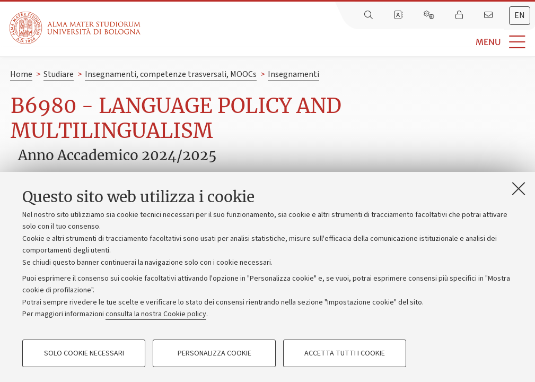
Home (21, 74)
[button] (337, 42)
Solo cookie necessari (84, 353)
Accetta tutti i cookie (344, 353)
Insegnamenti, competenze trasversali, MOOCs (171, 74)
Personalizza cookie (214, 353)
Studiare (58, 74)
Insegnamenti (293, 74)
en (519, 15)
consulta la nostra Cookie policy (156, 314)
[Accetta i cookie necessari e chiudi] (518, 188)
